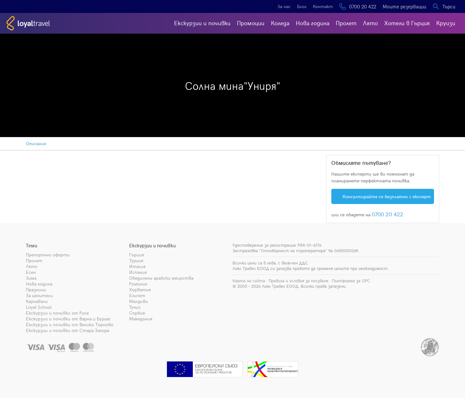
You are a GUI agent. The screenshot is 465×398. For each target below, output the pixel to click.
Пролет (346, 23)
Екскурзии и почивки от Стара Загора (67, 330)
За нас (284, 6)
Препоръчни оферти (48, 255)
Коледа (280, 23)
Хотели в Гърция (407, 23)
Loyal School (39, 307)
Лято (370, 23)
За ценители (39, 295)
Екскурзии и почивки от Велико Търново (69, 324)
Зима (31, 278)
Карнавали (37, 301)
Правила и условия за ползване (298, 281)
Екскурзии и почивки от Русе (57, 313)
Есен (31, 272)
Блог (301, 6)
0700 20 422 (362, 6)
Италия (137, 266)
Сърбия (137, 313)
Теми (31, 245)
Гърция (136, 255)
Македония (140, 319)
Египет (137, 295)
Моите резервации (404, 6)
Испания (138, 272)
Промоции (250, 23)
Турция (136, 260)
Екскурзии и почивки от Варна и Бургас (68, 319)
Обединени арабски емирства (161, 278)
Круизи (445, 23)
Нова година (312, 23)
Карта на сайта (248, 281)
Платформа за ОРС (351, 281)
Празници (36, 289)
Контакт (323, 6)
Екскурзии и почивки (202, 23)
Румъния (138, 284)
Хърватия (140, 289)
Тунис (135, 307)
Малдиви (138, 301)
